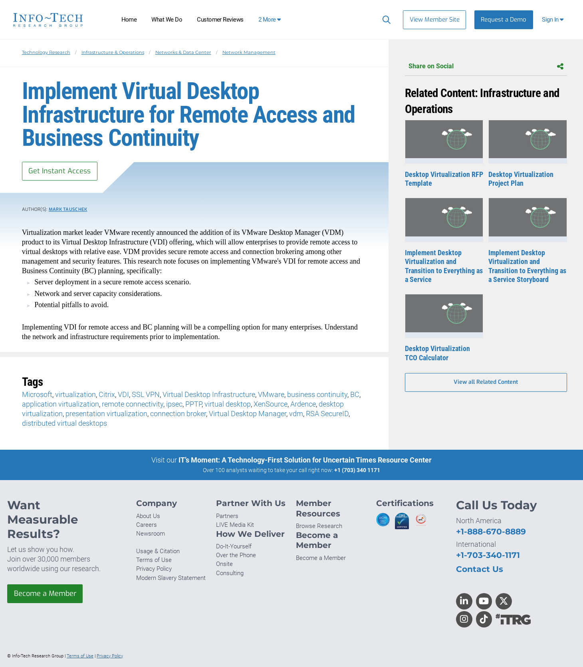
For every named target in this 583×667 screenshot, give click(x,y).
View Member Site (435, 20)
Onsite (224, 564)
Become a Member (45, 593)
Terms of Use (154, 560)
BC (354, 394)
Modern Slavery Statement (171, 578)
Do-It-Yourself (234, 546)
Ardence (303, 404)
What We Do (166, 19)
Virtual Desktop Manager (247, 413)
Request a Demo (503, 20)
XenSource (271, 404)
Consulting (230, 573)
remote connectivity (132, 404)
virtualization (75, 394)
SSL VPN (146, 394)
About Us (148, 516)
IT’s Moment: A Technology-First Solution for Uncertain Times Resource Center (305, 460)
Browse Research (319, 526)
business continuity (317, 394)
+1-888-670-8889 (491, 531)
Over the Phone (236, 555)
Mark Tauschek (68, 209)
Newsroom (150, 533)
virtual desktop (227, 404)
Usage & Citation (158, 551)
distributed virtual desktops (64, 423)
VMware (271, 394)
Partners (227, 516)
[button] (554, 20)
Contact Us (479, 569)
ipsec (174, 404)
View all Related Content (486, 382)
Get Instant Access (59, 171)
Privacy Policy (154, 569)
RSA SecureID (327, 413)
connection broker (178, 413)
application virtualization (60, 404)
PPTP (193, 404)
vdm (296, 413)
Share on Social (485, 66)
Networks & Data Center (183, 52)
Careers (146, 524)
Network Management (249, 52)
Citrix (107, 394)
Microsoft (37, 394)
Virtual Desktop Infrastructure (209, 394)
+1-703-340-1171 (488, 555)
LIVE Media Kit (235, 524)
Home (129, 19)
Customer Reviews (220, 19)
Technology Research (46, 52)
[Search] (385, 19)
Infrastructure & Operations (112, 52)
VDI (123, 394)
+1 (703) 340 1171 (357, 470)
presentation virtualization (106, 413)
